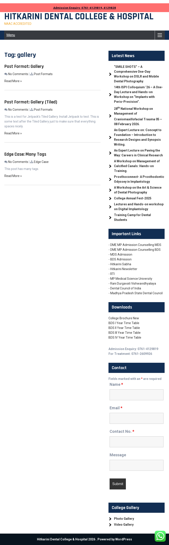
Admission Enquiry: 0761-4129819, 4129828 (84, 7)
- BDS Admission (120, 259)
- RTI (111, 274)
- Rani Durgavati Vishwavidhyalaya (132, 283)
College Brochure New (123, 318)
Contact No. (122, 431)
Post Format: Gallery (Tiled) (30, 102)
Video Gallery (124, 524)
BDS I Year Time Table (123, 323)
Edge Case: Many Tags (25, 154)
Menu (10, 35)
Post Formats (43, 74)
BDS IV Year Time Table (124, 337)
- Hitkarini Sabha (119, 264)
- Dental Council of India (124, 288)
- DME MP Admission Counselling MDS (134, 245)
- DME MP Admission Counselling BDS (134, 249)
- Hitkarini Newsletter (122, 269)
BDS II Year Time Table (124, 328)
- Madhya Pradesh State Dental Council (135, 293)
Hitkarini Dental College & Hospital (78, 17)
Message (118, 455)
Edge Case (41, 162)
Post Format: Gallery (24, 66)
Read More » (13, 81)
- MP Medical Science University (130, 278)
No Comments (18, 74)
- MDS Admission (120, 254)
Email (116, 408)
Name (116, 384)
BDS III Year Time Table (124, 332)
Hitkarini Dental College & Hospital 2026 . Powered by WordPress (84, 539)
